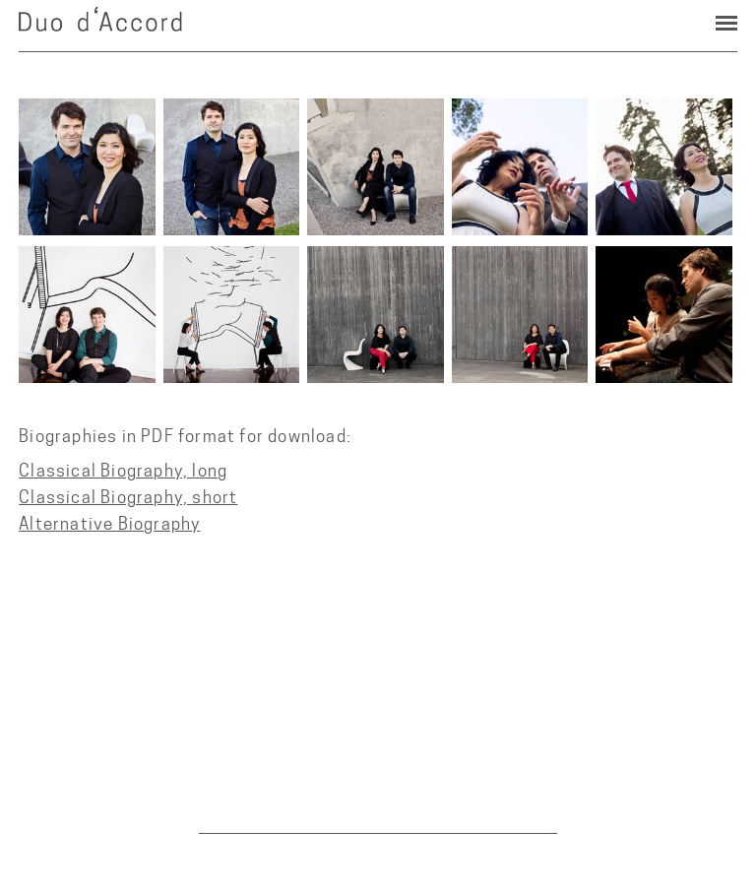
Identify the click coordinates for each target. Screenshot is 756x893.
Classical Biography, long (123, 470)
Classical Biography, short (128, 496)
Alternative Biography (109, 523)
